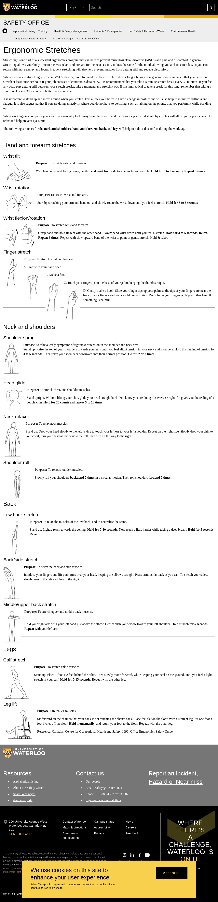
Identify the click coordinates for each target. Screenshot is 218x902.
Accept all (172, 873)
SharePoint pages (24, 794)
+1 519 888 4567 (20, 834)
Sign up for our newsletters (103, 800)
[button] (181, 7)
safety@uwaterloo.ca (109, 787)
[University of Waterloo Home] (20, 7)
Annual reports (22, 800)
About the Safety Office (28, 787)
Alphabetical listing (26, 781)
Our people (93, 781)
